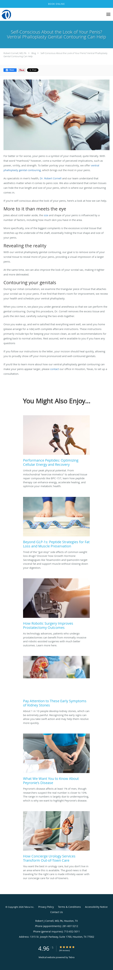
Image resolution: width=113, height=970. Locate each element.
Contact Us (56, 912)
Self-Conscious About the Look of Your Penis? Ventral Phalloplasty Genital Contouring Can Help (55, 55)
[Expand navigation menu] (108, 14)
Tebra (71, 957)
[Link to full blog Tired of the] (56, 523)
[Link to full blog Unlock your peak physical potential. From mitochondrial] (56, 441)
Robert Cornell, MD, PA (14, 53)
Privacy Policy (46, 906)
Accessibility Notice (96, 906)
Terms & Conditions (69, 906)
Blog (33, 53)
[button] (56, 4)
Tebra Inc (29, 906)
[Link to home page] (6, 14)
